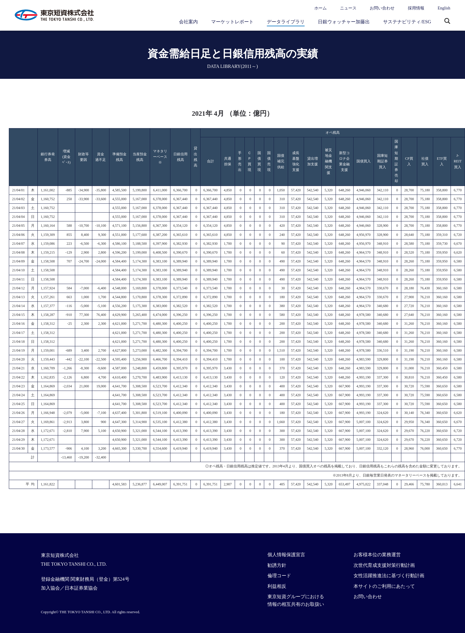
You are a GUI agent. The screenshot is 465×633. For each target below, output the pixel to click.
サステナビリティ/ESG (407, 21)
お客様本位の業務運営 (377, 554)
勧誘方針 (276, 565)
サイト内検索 (447, 21)
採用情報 (416, 8)
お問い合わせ (382, 8)
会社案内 (188, 21)
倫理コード (279, 575)
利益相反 (276, 586)
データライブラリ (286, 21)
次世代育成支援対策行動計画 (384, 565)
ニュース (348, 8)
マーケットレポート (232, 21)
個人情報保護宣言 (286, 554)
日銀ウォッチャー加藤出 (344, 21)
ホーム (320, 8)
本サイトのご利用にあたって (384, 586)
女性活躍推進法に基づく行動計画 (389, 575)
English (444, 8)
